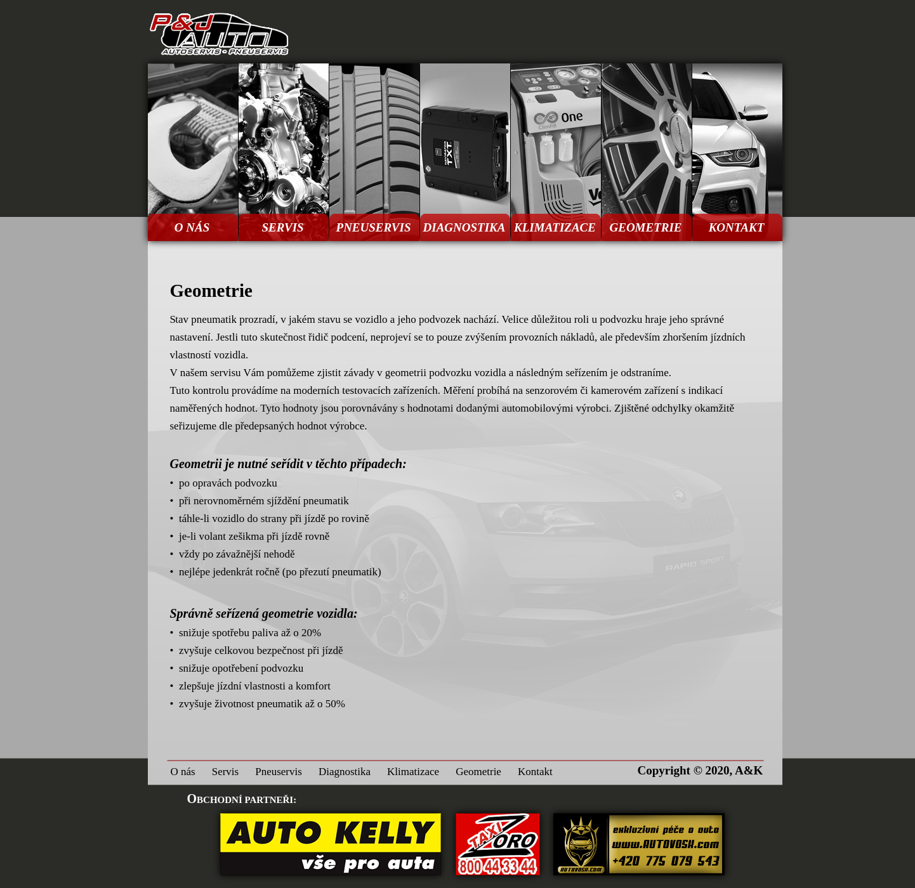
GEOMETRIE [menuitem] (645, 227)
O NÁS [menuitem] (191, 227)
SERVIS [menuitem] (282, 227)
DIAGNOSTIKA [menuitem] (464, 227)
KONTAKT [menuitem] (737, 227)
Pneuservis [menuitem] (278, 772)
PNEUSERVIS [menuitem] (373, 227)
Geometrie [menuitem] (478, 772)
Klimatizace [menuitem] (413, 772)
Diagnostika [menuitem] (345, 772)
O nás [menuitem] (183, 772)
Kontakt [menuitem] (535, 772)
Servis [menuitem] (225, 772)
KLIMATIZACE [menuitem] (555, 227)
